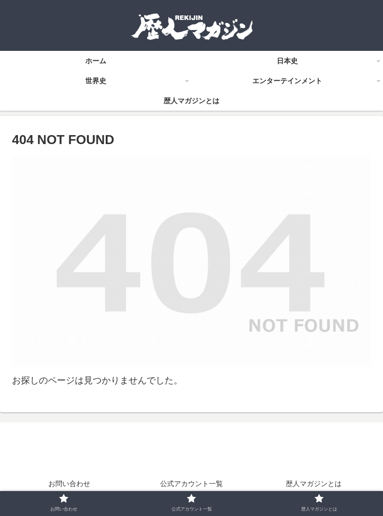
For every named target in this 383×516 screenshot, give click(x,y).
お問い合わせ (69, 484)
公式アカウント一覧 (191, 484)
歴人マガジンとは (314, 484)
